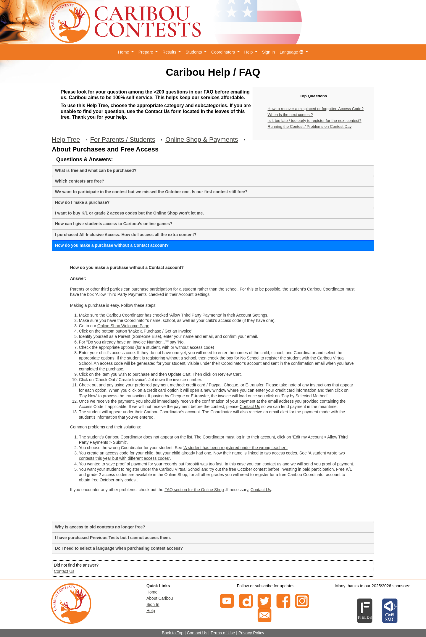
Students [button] (194, 52)
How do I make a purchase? (82, 202)
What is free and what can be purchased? (95, 170)
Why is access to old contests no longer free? (100, 527)
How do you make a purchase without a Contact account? (112, 245)
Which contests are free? (79, 181)
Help (150, 610)
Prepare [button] (146, 52)
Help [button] (249, 52)
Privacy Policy (251, 632)
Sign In (268, 52)
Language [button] (292, 52)
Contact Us (250, 406)
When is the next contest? (290, 114)
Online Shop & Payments (201, 139)
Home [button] (124, 52)
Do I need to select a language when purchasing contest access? (119, 548)
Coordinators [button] (223, 52)
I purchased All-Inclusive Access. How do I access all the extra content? (125, 234)
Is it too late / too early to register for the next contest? (315, 120)
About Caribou (159, 598)
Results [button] (170, 52)
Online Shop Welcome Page (123, 325)
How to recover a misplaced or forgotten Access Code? (316, 109)
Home (151, 592)
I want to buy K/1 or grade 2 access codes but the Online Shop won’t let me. (129, 213)
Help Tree (66, 139)
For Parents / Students (122, 139)
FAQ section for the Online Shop (194, 489)
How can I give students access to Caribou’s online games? (113, 223)
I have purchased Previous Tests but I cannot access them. (113, 537)
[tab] (213, 170)
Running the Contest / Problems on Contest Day (310, 126)
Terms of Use (223, 632)
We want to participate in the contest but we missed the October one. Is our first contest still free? (151, 191)
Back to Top (172, 632)
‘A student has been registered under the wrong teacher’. (235, 447)
